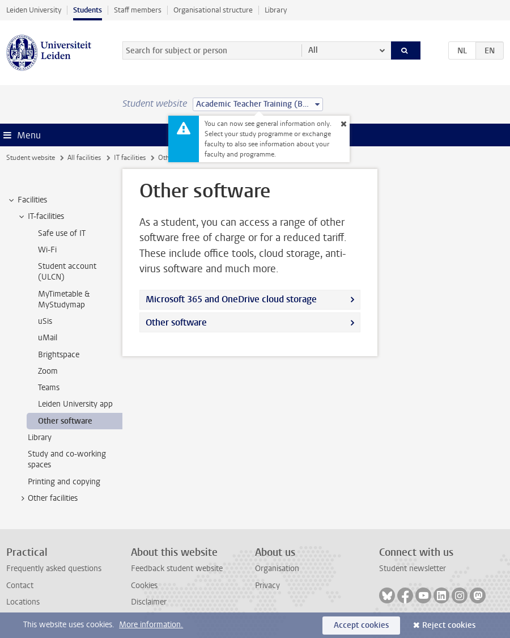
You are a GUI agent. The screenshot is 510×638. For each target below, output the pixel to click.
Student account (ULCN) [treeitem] (67, 271)
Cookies (144, 585)
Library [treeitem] (40, 437)
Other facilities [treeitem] (47, 498)
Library (276, 10)
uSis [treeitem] (45, 321)
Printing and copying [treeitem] (64, 481)
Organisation (277, 568)
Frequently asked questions (53, 568)
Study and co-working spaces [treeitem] (67, 459)
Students (87, 10)
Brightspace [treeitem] (58, 354)
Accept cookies (361, 625)
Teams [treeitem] (49, 387)
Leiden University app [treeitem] (75, 404)
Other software (176, 322)
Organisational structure (213, 10)
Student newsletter (412, 568)
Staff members (138, 10)
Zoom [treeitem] (48, 371)
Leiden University (33, 10)
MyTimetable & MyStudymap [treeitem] (64, 299)
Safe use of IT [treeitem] (62, 233)
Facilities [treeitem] (27, 200)
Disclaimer (149, 602)
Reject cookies (448, 625)
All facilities (84, 157)
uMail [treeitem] (47, 337)
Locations (23, 602)
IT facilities (130, 157)
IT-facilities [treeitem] (40, 216)
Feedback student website (177, 568)
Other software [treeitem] (65, 421)
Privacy (267, 585)
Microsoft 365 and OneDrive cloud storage (231, 299)
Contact (19, 585)
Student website (30, 157)
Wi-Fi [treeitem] (47, 249)
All (313, 50)
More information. (151, 624)
